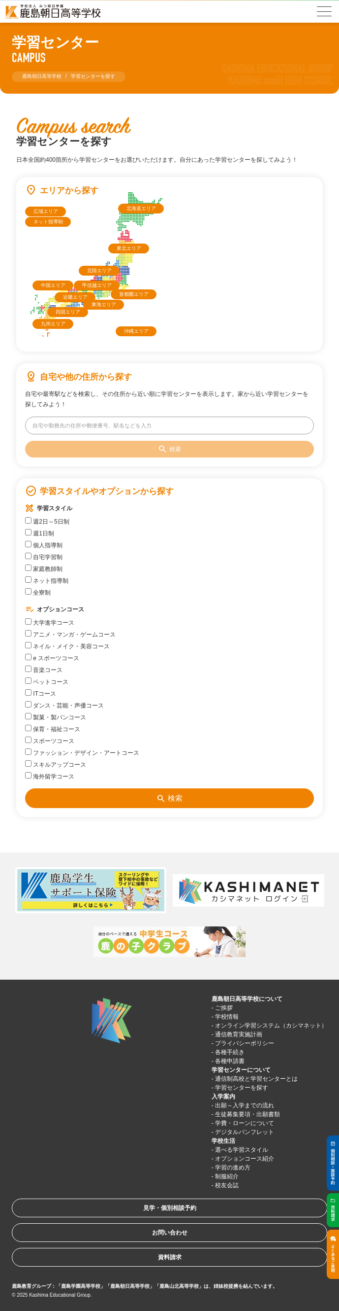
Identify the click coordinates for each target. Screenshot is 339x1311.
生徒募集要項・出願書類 (247, 1114)
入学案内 (223, 1096)
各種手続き (230, 1052)
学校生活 (223, 1140)
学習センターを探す (241, 1087)
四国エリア (68, 312)
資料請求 (170, 1257)
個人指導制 (43, 545)
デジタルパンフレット (244, 1132)
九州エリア (53, 323)
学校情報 (227, 1016)
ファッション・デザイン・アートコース (82, 752)
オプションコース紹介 (244, 1158)
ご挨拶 (224, 1007)
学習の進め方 (232, 1167)
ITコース (40, 693)
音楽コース (43, 669)
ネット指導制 (48, 221)
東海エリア (104, 304)
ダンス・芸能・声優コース (64, 705)
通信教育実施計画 (238, 1034)
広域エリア (45, 211)
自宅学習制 (43, 557)
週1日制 (39, 533)
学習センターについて (241, 1069)
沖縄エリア (136, 331)
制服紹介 (227, 1176)
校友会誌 (227, 1185)
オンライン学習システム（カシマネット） (271, 1025)
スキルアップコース (55, 764)
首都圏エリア (134, 294)
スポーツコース (49, 740)
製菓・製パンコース (55, 717)
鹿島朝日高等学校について (247, 998)
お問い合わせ (169, 1232)
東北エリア (129, 248)
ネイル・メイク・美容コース (67, 646)
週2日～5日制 (47, 521)
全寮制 (38, 592)
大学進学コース (49, 622)
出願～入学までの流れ (244, 1105)
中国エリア (53, 285)
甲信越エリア (97, 285)
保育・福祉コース (52, 729)
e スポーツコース (52, 658)
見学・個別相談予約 (169, 1208)
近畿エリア (75, 297)
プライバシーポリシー (244, 1043)
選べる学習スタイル (241, 1149)
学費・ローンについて (244, 1123)
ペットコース (46, 681)
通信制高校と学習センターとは (256, 1078)
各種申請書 (230, 1061)
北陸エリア (99, 270)
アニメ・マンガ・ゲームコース (70, 634)
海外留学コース (49, 776)
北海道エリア (141, 208)
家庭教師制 (43, 568)
